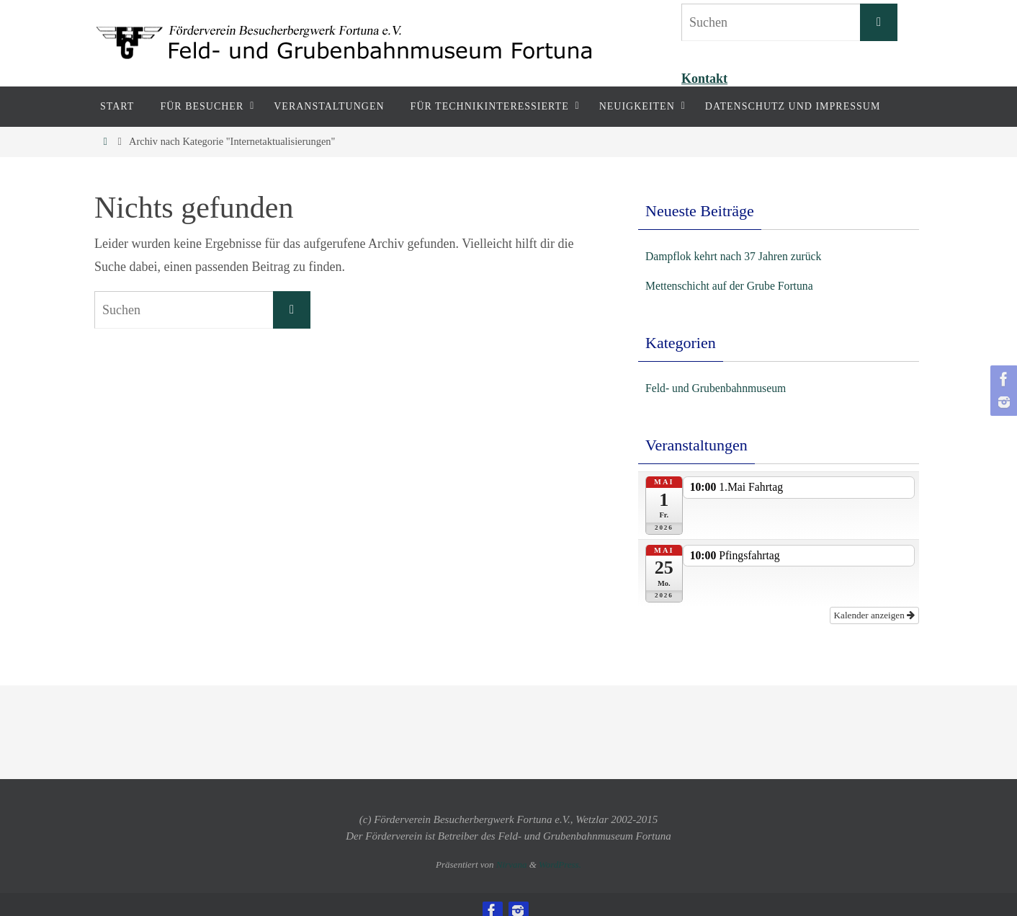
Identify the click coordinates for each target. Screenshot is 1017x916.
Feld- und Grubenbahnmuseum (726, 388)
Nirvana (511, 851)
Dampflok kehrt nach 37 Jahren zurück (746, 256)
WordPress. (560, 851)
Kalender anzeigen (878, 603)
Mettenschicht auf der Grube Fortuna (741, 285)
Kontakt (704, 78)
